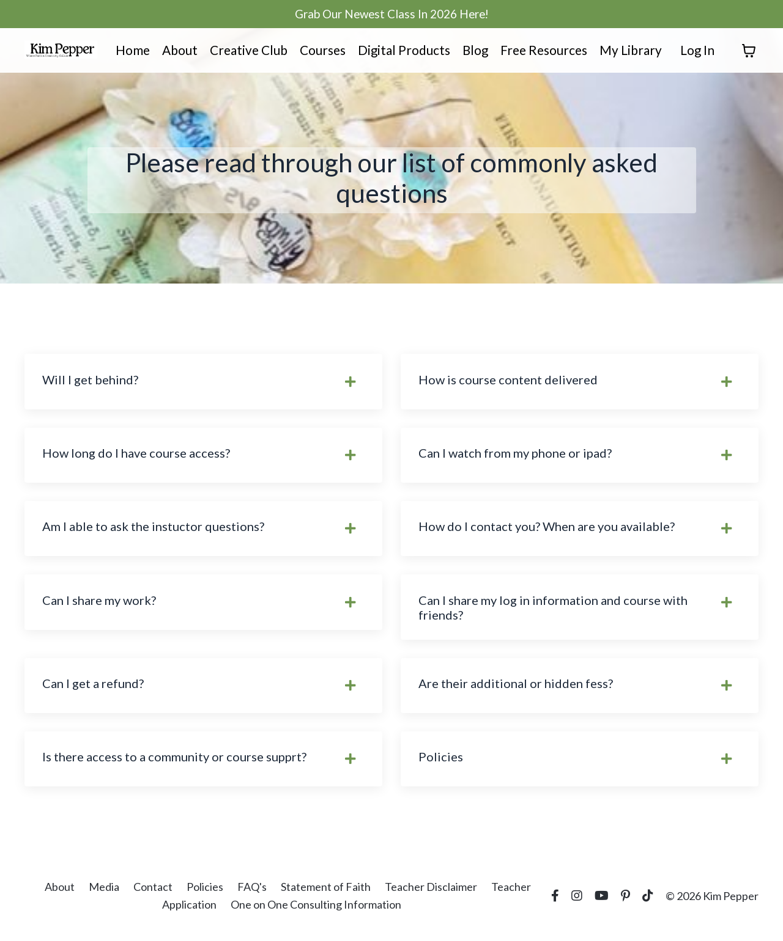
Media (104, 892)
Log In (697, 51)
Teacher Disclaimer (431, 892)
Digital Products (401, 51)
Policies (205, 892)
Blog (472, 51)
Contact (153, 892)
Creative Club (244, 51)
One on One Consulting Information (316, 910)
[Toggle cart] (749, 52)
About (175, 51)
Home (127, 51)
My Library (630, 51)
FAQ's (252, 892)
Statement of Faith (326, 892)
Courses (319, 51)
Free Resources (542, 51)
